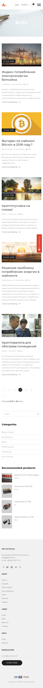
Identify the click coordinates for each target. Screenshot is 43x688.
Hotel (4, 615)
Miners (4, 580)
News (4, 214)
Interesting (6, 84)
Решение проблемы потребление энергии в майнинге (20, 271)
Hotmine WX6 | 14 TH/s (24, 517)
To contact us (39, 243)
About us (5, 622)
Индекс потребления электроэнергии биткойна (18, 76)
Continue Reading (11, 102)
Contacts (5, 626)
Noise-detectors (8, 591)
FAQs (4, 639)
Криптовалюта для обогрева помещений (19, 344)
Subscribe (12, 663)
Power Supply (7, 587)
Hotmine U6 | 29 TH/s (23, 486)
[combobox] (18, 5)
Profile (24, 5)
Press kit (5, 643)
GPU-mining (7, 457)
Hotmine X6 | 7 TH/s (22, 502)
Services (5, 598)
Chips (4, 595)
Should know (7, 437)
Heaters (5, 602)
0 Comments (17, 84)
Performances (7, 280)
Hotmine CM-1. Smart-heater (26, 475)
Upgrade (5, 584)
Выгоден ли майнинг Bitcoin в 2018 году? (18, 143)
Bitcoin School (7, 149)
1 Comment (12, 214)
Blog (3, 619)
